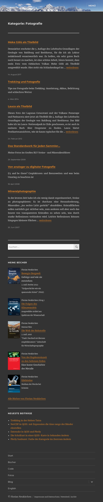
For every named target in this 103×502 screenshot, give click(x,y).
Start (10, 455)
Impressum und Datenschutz (46, 497)
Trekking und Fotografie (24, 81)
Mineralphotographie (22, 191)
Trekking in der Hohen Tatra (26, 420)
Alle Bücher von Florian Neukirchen (27, 398)
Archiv (73, 497)
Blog (10, 482)
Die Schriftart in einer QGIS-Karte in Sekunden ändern (40, 435)
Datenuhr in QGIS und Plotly (26, 431)
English (12, 488)
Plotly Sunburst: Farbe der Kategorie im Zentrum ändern (41, 439)
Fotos (11, 475)
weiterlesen (72, 67)
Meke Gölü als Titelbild (23, 42)
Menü (92, 5)
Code (11, 468)
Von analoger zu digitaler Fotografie (31, 166)
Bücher (12, 462)
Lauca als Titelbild (20, 106)
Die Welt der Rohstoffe (33, 330)
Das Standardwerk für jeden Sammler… (34, 145)
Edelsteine (27, 380)
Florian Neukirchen (21, 496)
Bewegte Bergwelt (31, 273)
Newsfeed (65, 497)
